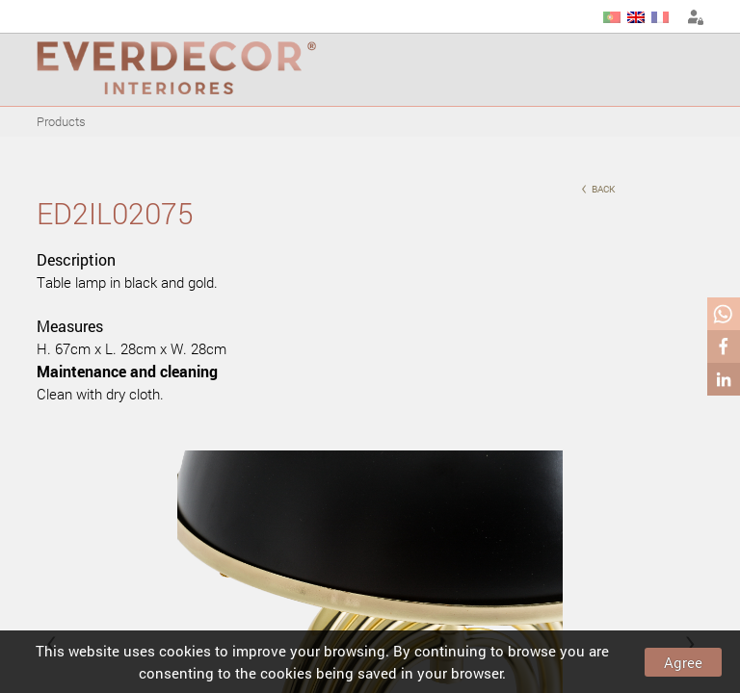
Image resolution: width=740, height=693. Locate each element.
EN (636, 17)
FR (660, 17)
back (598, 187)
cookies (185, 650)
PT (612, 17)
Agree (683, 662)
